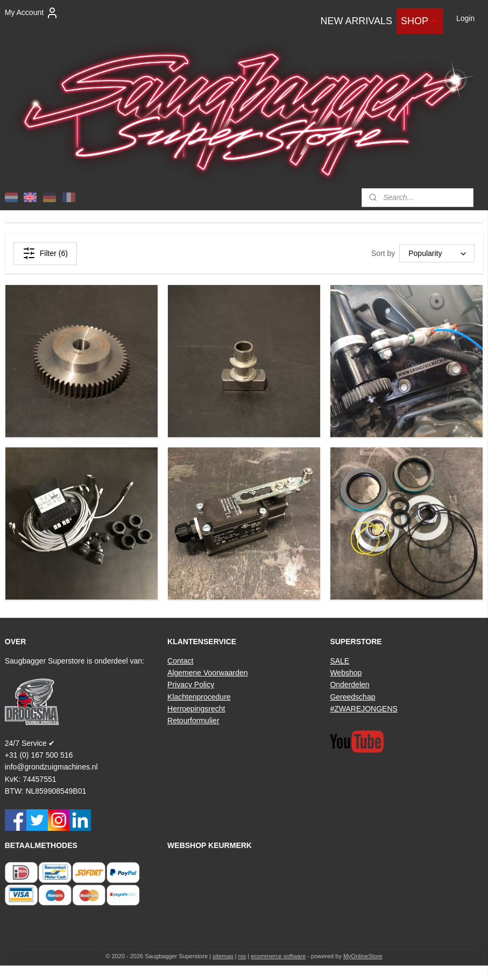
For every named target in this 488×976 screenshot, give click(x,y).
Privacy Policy (190, 684)
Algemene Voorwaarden (207, 672)
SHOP (420, 21)
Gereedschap (352, 697)
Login (465, 18)
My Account (32, 12)
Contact (180, 661)
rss (242, 956)
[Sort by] (437, 253)
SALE (339, 661)
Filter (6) (45, 253)
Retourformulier (193, 720)
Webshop (346, 672)
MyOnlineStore (363, 956)
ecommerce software (278, 956)
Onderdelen (349, 684)
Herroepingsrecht (196, 708)
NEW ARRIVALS (356, 21)
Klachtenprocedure (199, 697)
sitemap (223, 956)
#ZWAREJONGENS (364, 708)
